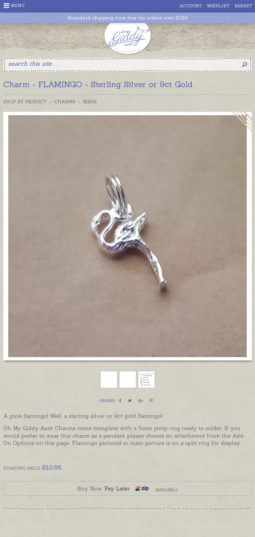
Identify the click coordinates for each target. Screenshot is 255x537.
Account (190, 5)
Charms (64, 102)
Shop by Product (25, 102)
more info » (166, 489)
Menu (14, 5)
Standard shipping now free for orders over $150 (128, 18)
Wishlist (218, 5)
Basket (243, 5)
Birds (90, 102)
